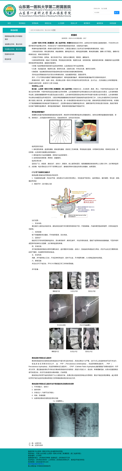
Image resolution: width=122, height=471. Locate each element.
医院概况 (22, 23)
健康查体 (100, 23)
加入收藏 (104, 8)
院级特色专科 (9, 54)
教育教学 (87, 23)
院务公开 (74, 23)
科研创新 (113, 23)
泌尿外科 (38, 443)
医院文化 (48, 23)
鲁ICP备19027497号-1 (36, 464)
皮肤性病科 (39, 445)
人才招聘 (61, 23)
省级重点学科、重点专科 (13, 44)
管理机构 (35, 23)
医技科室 (8, 59)
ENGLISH (97, 8)
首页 (9, 23)
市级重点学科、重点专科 (13, 49)
